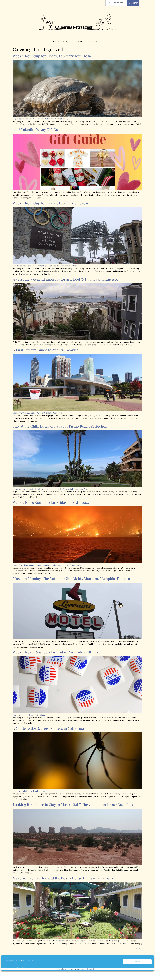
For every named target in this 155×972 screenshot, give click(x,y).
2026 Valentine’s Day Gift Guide (38, 129)
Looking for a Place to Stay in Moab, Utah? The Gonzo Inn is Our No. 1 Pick (73, 804)
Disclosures (63, 969)
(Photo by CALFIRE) (78, 565)
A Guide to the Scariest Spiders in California (48, 728)
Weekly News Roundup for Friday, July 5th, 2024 (51, 502)
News (67, 42)
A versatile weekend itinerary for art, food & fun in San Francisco (65, 279)
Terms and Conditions (76, 969)
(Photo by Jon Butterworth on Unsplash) (29, 791)
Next (139, 948)
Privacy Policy (91, 969)
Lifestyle (96, 42)
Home (56, 41)
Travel (80, 42)
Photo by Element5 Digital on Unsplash (29, 715)
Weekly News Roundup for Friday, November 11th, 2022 (57, 651)
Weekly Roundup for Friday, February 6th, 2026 (51, 202)
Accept (137, 962)
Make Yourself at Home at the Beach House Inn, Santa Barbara (63, 877)
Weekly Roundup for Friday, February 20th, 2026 (52, 55)
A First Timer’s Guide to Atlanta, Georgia (45, 349)
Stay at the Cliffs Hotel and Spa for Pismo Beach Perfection (60, 426)
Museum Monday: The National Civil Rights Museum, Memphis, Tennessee (73, 578)
